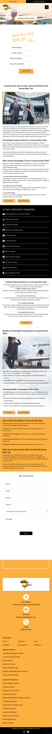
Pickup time (17, 53)
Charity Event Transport (11, 716)
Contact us (37, 645)
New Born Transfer (9, 664)
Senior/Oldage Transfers (11, 683)
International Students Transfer (13, 653)
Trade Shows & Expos (10, 701)
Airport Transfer (8, 723)
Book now (27, 71)
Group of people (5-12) (10, 668)
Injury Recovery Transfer (11, 690)
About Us (21, 641)
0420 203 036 (9, 468)
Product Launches (9, 687)
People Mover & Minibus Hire (13, 705)
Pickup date (17, 47)
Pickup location (16, 58)
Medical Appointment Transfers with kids (16, 698)
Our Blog (6, 645)
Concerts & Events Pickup (11, 657)
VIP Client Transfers (9, 708)
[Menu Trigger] (47, 7)
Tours (36, 641)
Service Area (22, 645)
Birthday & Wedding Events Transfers (15, 671)
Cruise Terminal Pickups (11, 675)
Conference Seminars (10, 712)
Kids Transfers (7, 660)
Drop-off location (17, 64)
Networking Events (9, 719)
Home (5, 641)
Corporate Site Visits (10, 694)
